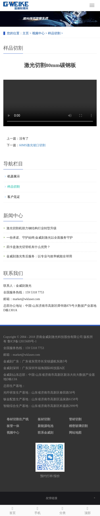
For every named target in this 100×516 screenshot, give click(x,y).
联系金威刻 (45, 432)
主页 (26, 33)
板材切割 (44, 419)
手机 (37, 510)
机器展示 (13, 176)
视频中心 (38, 33)
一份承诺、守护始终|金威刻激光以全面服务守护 (39, 237)
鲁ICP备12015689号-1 (22, 341)
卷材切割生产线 (18, 419)
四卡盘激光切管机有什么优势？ (28, 247)
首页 (12, 510)
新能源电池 (45, 426)
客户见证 (13, 197)
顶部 (87, 510)
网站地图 (75, 432)
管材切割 (75, 419)
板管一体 (13, 426)
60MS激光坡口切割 (32, 145)
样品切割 (54, 33)
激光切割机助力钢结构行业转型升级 (31, 228)
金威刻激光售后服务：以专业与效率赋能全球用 (39, 256)
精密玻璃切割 (78, 426)
